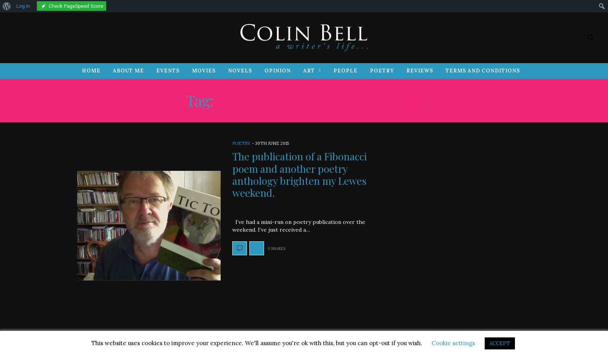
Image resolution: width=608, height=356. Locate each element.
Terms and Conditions (483, 70)
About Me (128, 70)
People (345, 70)
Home (91, 70)
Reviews (419, 70)
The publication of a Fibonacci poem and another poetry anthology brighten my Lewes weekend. (299, 174)
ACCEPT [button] (499, 343)
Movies (204, 70)
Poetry (382, 70)
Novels (240, 70)
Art (309, 70)
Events (168, 70)
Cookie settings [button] (453, 343)
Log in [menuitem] (23, 6)
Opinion (277, 70)
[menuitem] (7, 6)
